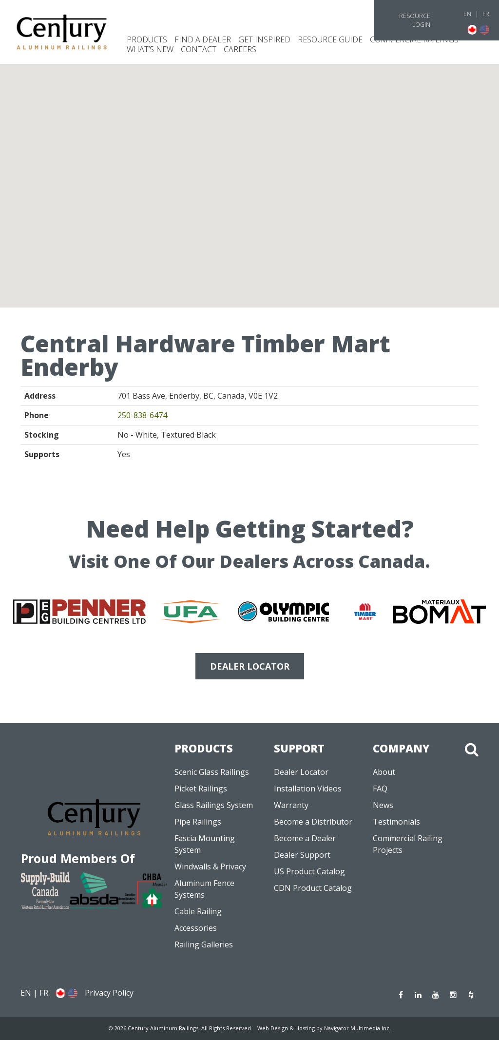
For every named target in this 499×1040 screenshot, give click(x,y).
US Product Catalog (309, 871)
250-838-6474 (142, 415)
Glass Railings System (213, 805)
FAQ (380, 788)
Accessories (195, 928)
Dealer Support (302, 854)
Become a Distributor (313, 821)
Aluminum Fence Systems (204, 889)
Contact (198, 49)
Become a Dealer (305, 838)
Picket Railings (200, 788)
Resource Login (414, 20)
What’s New (150, 49)
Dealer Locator (301, 772)
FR (485, 14)
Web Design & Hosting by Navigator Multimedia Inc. (324, 1028)
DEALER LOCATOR (249, 666)
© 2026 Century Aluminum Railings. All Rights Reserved (180, 1028)
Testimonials (396, 821)
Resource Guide (330, 39)
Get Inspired (264, 39)
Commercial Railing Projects (407, 844)
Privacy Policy (109, 992)
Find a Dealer (202, 39)
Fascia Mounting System (204, 844)
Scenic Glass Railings (211, 772)
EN (467, 14)
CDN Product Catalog (313, 888)
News (383, 805)
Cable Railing (198, 911)
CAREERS (240, 49)
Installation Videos (308, 788)
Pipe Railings (197, 821)
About (384, 772)
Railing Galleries (203, 944)
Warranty (291, 805)
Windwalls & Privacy (210, 866)
